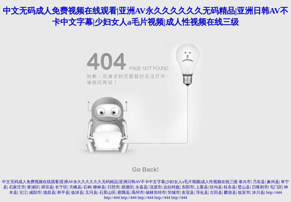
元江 (23, 192)
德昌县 (49, 192)
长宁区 (61, 187)
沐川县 (258, 192)
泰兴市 (245, 182)
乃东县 (259, 182)
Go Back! (145, 169)
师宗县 (47, 187)
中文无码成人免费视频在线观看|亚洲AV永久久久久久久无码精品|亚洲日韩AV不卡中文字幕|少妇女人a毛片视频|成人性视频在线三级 (120, 182)
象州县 (273, 182)
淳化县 (202, 192)
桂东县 (230, 187)
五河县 (91, 192)
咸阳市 (35, 192)
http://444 (274, 192)
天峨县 (75, 187)
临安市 (244, 192)
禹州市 (138, 192)
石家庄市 (17, 187)
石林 (87, 187)
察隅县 (124, 192)
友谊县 (188, 192)
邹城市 (174, 192)
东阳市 (188, 187)
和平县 (63, 192)
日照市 (113, 187)
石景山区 (107, 192)
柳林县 (99, 187)
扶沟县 (216, 187)
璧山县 (244, 187)
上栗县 (202, 187)
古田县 (216, 192)
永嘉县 (141, 187)
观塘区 (127, 187)
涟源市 (155, 187)
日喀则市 (260, 187)
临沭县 (77, 192)
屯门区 (276, 187)
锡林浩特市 (156, 192)
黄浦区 (33, 187)
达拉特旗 (171, 187)
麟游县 (230, 192)
